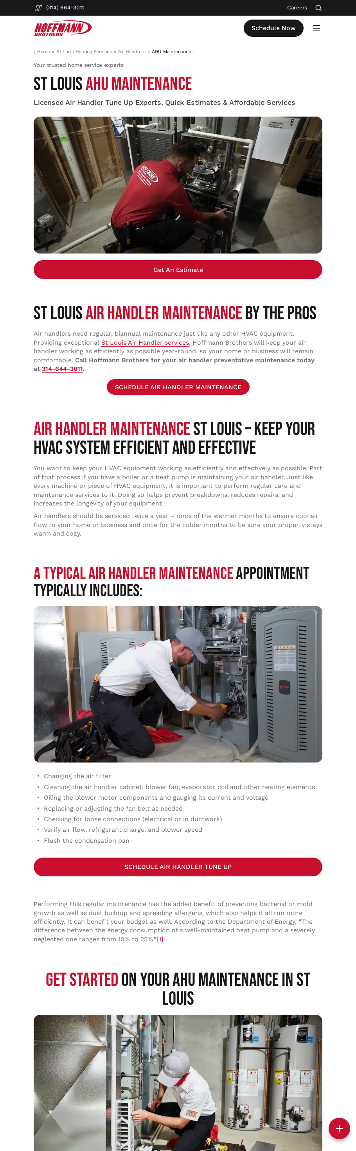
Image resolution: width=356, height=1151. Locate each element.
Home (43, 51)
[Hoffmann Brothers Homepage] (63, 28)
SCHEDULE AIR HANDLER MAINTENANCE (178, 387)
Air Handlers (132, 51)
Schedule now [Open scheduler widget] (274, 28)
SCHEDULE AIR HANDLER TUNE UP (178, 866)
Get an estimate (178, 269)
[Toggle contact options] (339, 1128)
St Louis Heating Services (84, 51)
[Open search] (318, 8)
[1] (160, 939)
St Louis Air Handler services (145, 342)
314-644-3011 (62, 368)
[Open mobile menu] (316, 28)
